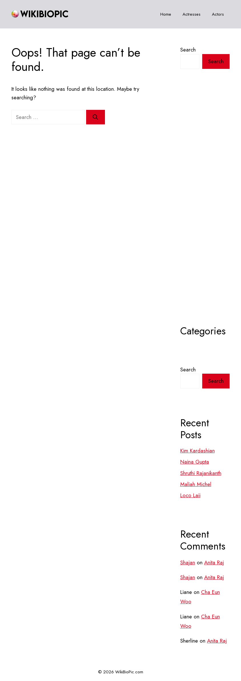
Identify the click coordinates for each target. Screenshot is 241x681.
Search (188, 50)
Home (165, 14)
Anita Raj (214, 562)
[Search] (95, 117)
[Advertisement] (205, 211)
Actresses (192, 14)
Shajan (187, 562)
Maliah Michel (195, 484)
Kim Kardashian (197, 450)
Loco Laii (190, 495)
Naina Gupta (194, 462)
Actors (218, 14)
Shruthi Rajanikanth (200, 473)
